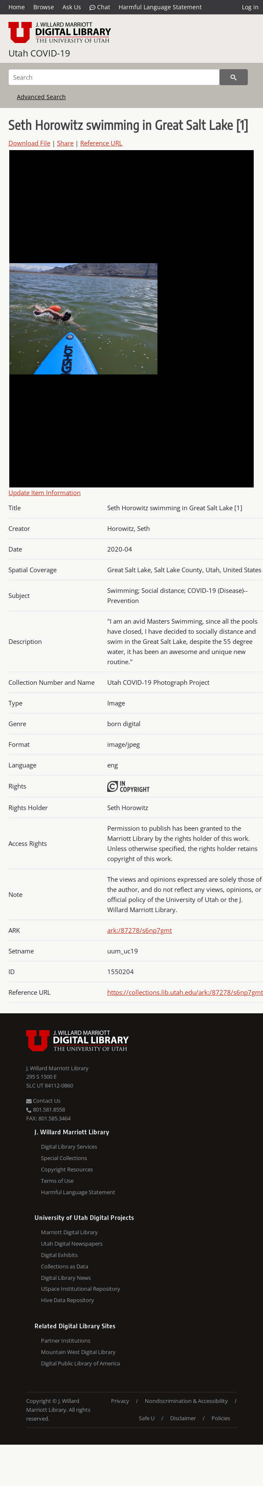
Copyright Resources (67, 1169)
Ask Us (71, 7)
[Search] (114, 77)
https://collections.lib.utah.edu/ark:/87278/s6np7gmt (185, 992)
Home (16, 7)
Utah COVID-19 (39, 53)
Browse (43, 7)
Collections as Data (64, 1266)
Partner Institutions (65, 1340)
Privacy (120, 1401)
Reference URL (101, 143)
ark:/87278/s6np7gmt (139, 930)
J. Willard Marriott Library (57, 1068)
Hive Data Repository (67, 1300)
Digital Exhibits (59, 1255)
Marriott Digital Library (69, 1232)
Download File (29, 143)
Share (65, 143)
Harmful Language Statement (160, 7)
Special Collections (64, 1158)
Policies (220, 1418)
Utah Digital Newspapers (72, 1243)
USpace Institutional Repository (80, 1288)
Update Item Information (44, 492)
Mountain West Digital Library (78, 1352)
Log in (250, 7)
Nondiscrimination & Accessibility (186, 1401)
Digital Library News (66, 1277)
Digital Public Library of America (80, 1363)
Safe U (147, 1418)
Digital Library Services (69, 1146)
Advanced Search (41, 97)
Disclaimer (183, 1418)
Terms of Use (57, 1180)
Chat (99, 7)
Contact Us (43, 1100)
